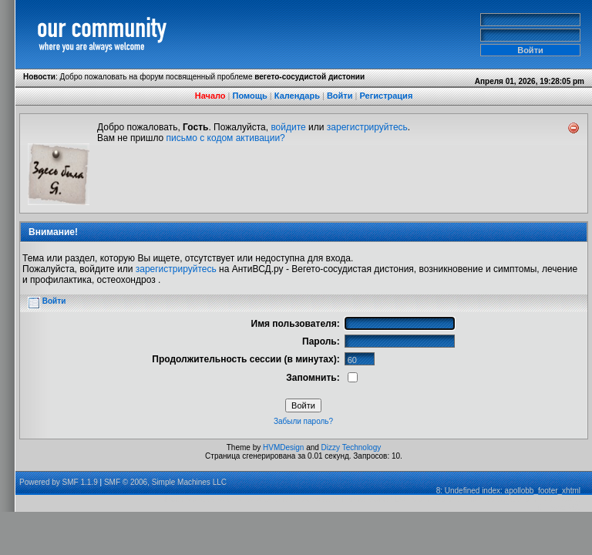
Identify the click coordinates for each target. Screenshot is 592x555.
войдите (288, 127)
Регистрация (385, 95)
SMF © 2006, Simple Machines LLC (165, 482)
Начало (210, 95)
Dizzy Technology (351, 447)
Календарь (297, 95)
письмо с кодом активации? (225, 138)
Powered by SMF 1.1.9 (58, 482)
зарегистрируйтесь (367, 127)
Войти (340, 95)
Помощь (250, 95)
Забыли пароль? (303, 421)
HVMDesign (283, 447)
